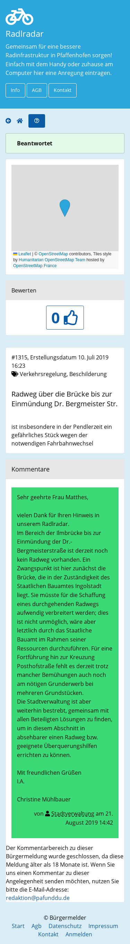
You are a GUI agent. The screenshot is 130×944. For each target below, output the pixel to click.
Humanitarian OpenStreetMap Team (52, 259)
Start (18, 926)
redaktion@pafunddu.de (38, 898)
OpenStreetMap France (35, 265)
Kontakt (62, 90)
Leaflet (22, 254)
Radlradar (25, 33)
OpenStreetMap (53, 254)
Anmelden (79, 934)
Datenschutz (65, 926)
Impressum (103, 926)
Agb (37, 926)
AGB (37, 90)
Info (15, 90)
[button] (65, 209)
